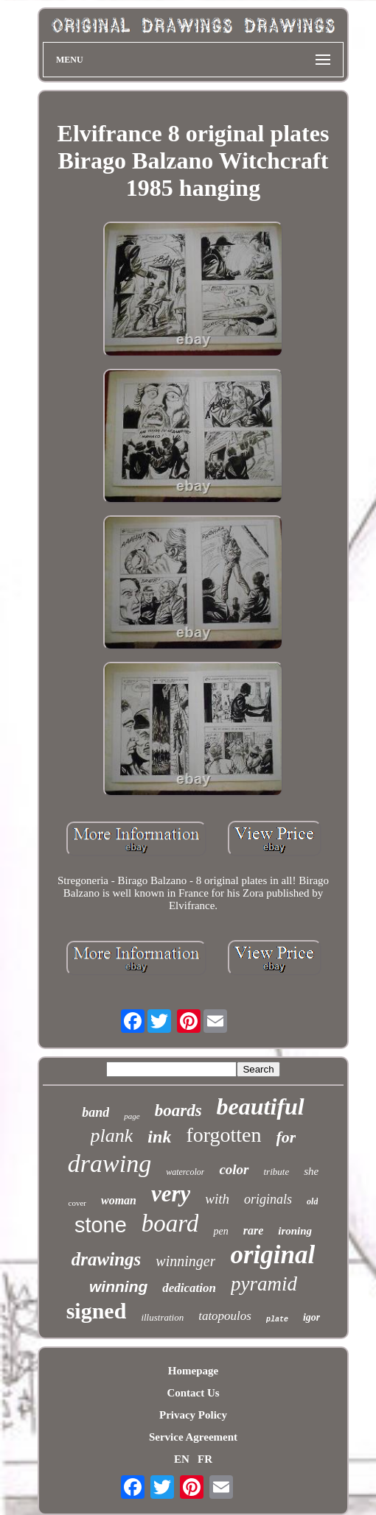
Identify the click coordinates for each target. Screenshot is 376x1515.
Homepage (193, 1371)
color (233, 1169)
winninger (185, 1261)
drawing (109, 1163)
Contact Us (193, 1393)
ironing (295, 1231)
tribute (277, 1171)
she (311, 1171)
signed (96, 1311)
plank (112, 1135)
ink (159, 1136)
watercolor (185, 1172)
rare (253, 1230)
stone (100, 1225)
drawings (106, 1259)
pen (220, 1231)
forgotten (223, 1134)
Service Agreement (193, 1437)
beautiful (260, 1106)
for (286, 1137)
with (217, 1199)
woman (118, 1200)
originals (268, 1199)
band (95, 1112)
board (170, 1223)
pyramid (264, 1284)
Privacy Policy (193, 1415)
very (170, 1194)
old (312, 1201)
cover (77, 1202)
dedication (189, 1288)
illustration (162, 1317)
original (272, 1254)
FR (205, 1459)
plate (277, 1320)
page (131, 1116)
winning (118, 1286)
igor (311, 1317)
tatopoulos (224, 1316)
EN (181, 1459)
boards (178, 1110)
